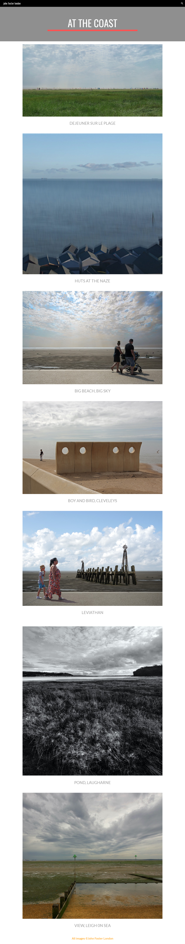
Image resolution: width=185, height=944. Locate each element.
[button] (182, 3)
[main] (93, 24)
